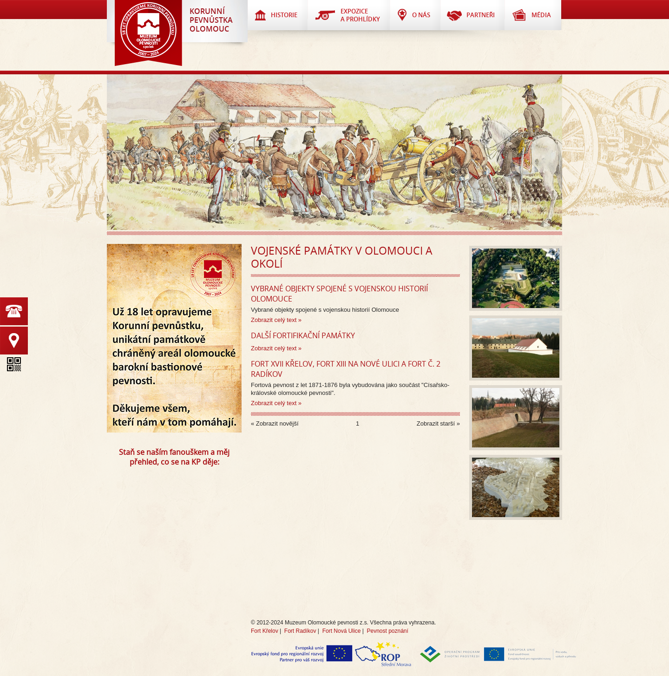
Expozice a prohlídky (360, 15)
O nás (421, 15)
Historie (284, 15)
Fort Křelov (264, 631)
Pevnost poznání (387, 631)
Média (541, 15)
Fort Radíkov (300, 631)
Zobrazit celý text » (276, 319)
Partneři (480, 15)
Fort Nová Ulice (341, 631)
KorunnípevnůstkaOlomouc (211, 20)
